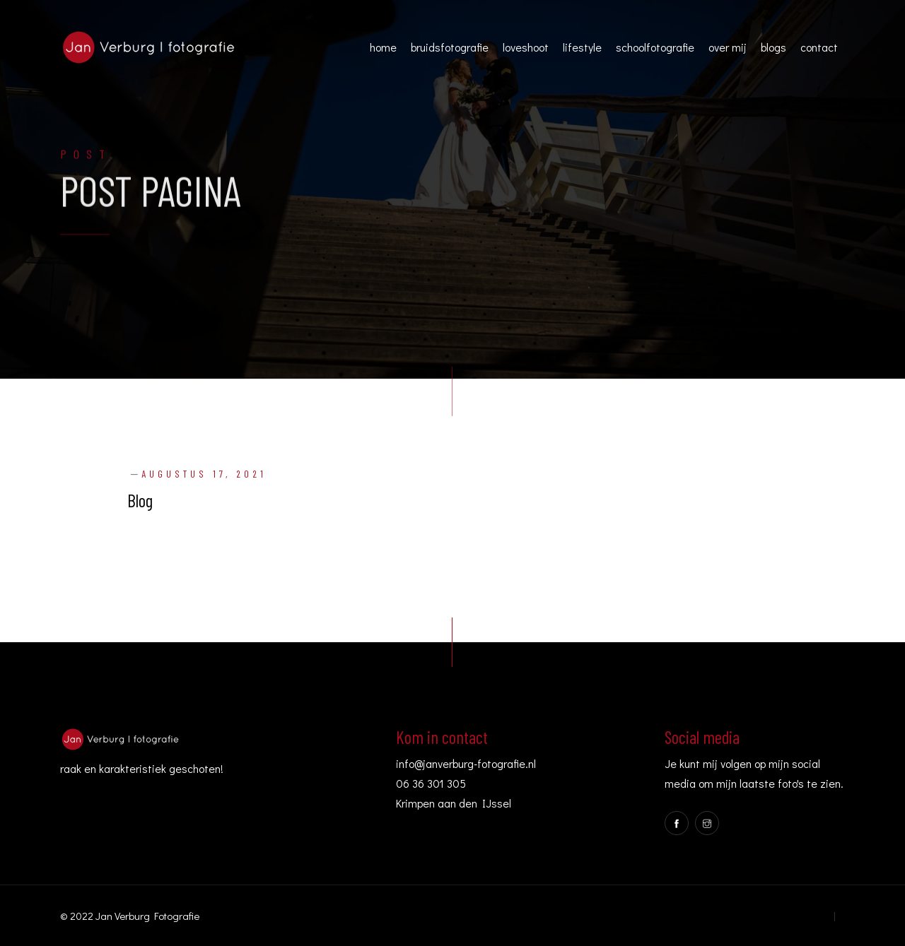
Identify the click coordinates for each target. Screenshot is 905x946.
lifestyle (582, 47)
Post (86, 155)
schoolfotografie (655, 47)
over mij (727, 47)
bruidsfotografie (450, 47)
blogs (773, 47)
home (383, 47)
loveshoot (526, 47)
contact (819, 47)
